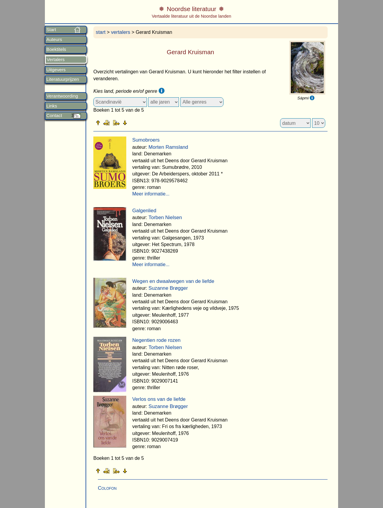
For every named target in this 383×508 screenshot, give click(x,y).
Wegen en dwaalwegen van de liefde (173, 281)
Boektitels (56, 49)
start (101, 32)
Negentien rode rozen (156, 340)
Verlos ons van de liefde (159, 399)
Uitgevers (56, 69)
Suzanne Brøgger (168, 288)
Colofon (107, 488)
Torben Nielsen (165, 217)
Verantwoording (62, 96)
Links (51, 106)
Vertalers (56, 59)
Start (51, 29)
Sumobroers (145, 140)
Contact (54, 115)
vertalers (120, 32)
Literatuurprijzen (62, 79)
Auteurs (54, 39)
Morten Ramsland (168, 147)
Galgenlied (144, 210)
